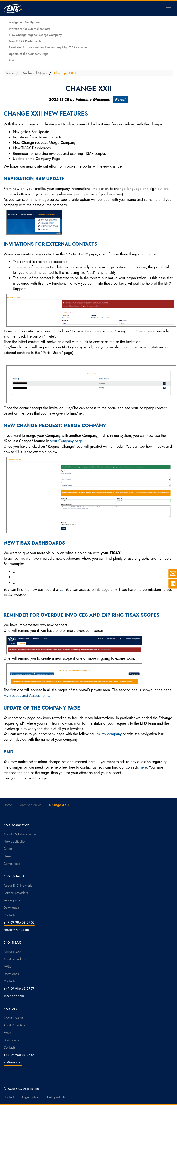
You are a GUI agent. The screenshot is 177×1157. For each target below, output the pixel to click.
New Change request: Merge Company (35, 35)
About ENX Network (18, 885)
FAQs (7, 966)
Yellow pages (13, 900)
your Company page (66, 441)
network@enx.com (16, 929)
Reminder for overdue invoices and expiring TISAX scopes (48, 47)
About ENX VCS (15, 1017)
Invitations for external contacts (29, 28)
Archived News (35, 73)
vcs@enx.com (13, 1062)
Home (9, 73)
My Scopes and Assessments (26, 695)
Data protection (57, 1097)
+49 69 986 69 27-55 (19, 922)
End (11, 60)
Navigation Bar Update (24, 22)
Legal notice (30, 1097)
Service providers (16, 892)
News (7, 856)
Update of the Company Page (29, 54)
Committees (12, 863)
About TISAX (12, 951)
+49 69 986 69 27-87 (19, 1054)
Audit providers (14, 959)
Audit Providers (14, 1025)
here (143, 767)
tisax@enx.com (14, 996)
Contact (9, 1097)
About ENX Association (20, 834)
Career (8, 848)
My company (111, 734)
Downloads (11, 907)
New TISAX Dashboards (25, 41)
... (61, 589)
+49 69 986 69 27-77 (19, 988)
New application (15, 841)
